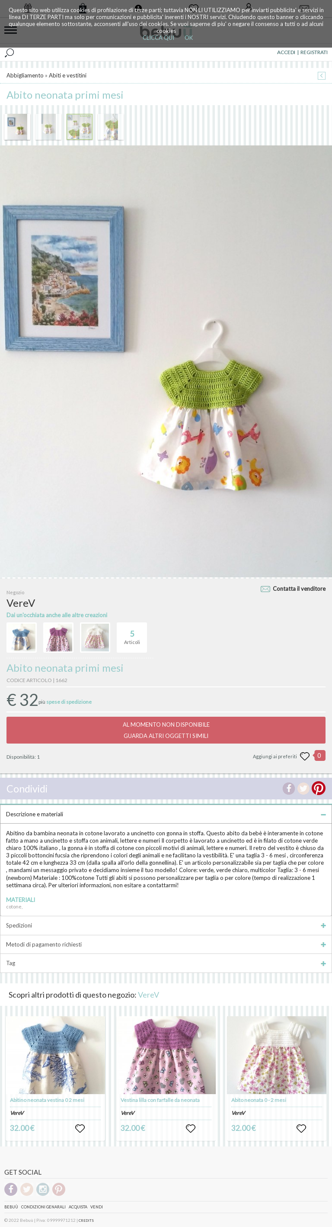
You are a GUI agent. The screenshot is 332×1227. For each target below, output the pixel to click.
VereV (148, 994)
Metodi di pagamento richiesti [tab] (166, 944)
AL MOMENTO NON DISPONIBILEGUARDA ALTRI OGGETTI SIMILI (166, 730)
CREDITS (86, 1220)
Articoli (132, 633)
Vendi (96, 1206)
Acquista (78, 1206)
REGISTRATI (314, 52)
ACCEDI (286, 52)
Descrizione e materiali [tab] (166, 814)
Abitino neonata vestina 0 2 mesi (47, 1100)
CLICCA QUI (158, 37)
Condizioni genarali (43, 1206)
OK (189, 37)
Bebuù (11, 1206)
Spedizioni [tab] (166, 925)
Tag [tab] (166, 963)
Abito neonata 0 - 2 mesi (258, 1100)
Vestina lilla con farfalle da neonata (160, 1100)
